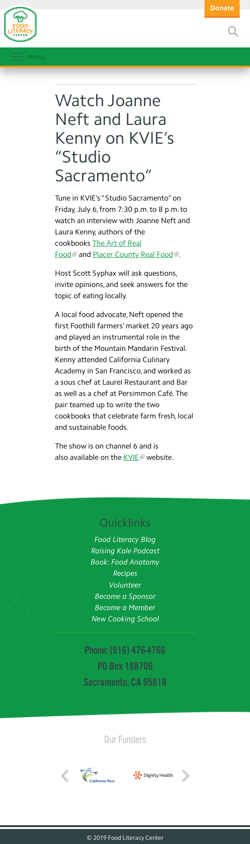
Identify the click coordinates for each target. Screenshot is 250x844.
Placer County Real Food (133, 254)
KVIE (131, 457)
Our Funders (125, 739)
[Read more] (233, 31)
